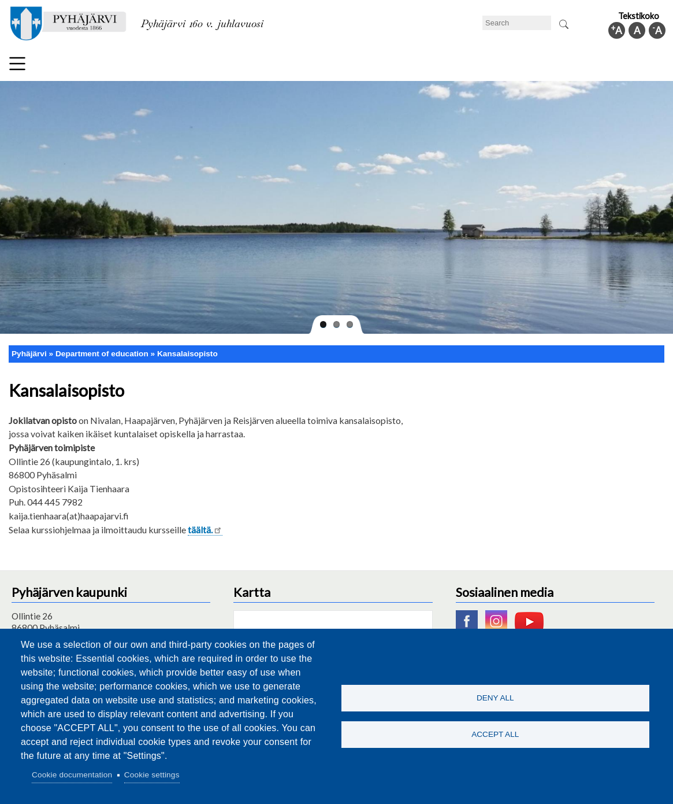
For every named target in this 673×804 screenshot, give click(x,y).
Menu (17, 63)
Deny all (495, 697)
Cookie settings (152, 774)
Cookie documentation (72, 774)
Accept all (495, 735)
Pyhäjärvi (29, 353)
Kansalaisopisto (187, 353)
